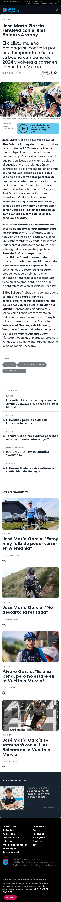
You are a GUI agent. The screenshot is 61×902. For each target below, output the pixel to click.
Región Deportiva (15, 447)
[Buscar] (56, 9)
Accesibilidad (10, 852)
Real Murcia (44, 3)
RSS (34, 844)
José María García (14, 371)
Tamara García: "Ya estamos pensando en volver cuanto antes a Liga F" (32, 437)
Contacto (38, 826)
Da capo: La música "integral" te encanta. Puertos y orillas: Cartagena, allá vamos (39, 793)
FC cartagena (52, 3)
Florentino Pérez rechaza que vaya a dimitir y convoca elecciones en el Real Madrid (32, 404)
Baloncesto (12, 463)
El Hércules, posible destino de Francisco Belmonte (26, 421)
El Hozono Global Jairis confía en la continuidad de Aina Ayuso (30, 469)
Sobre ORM (9, 826)
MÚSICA (30, 803)
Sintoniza (8, 830)
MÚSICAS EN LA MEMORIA (38, 788)
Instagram (38, 837)
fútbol (9, 396)
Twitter (36, 830)
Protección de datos (14, 844)
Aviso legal (9, 848)
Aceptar (10, 897)
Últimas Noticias (36, 3)
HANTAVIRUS (17, 1)
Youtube (37, 841)
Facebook (38, 833)
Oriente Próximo (27, 3)
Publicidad (8, 833)
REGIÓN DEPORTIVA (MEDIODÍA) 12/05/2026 (27, 453)
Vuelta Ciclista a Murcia (32, 364)
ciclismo (6, 19)
